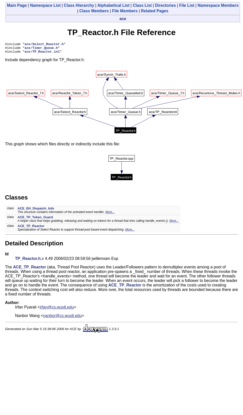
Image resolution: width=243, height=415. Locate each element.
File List (186, 5)
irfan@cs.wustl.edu (57, 309)
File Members (125, 11)
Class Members (94, 11)
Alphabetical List (113, 5)
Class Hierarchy (79, 5)
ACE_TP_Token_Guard (35, 219)
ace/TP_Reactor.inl (42, 53)
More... (109, 214)
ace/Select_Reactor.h (44, 44)
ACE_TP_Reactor (31, 228)
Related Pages (154, 11)
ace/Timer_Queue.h (41, 49)
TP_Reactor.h (28, 261)
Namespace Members (218, 5)
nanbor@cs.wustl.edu (62, 318)
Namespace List (45, 5)
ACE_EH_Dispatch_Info (36, 211)
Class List (142, 5)
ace (122, 19)
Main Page (17, 5)
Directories (165, 5)
